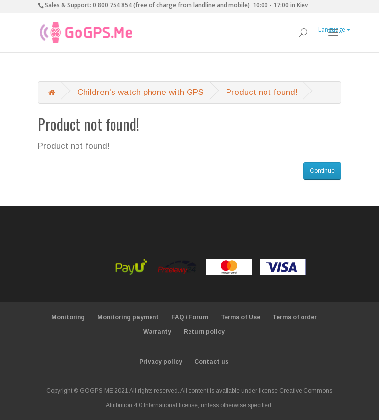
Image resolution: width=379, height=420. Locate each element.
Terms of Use (240, 317)
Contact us (211, 361)
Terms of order (294, 317)
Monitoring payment (128, 317)
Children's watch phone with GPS (140, 92)
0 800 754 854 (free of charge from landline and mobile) (171, 5)
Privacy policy (160, 361)
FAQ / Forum (189, 317)
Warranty (157, 331)
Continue (322, 170)
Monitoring (68, 317)
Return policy (204, 331)
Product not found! (262, 92)
